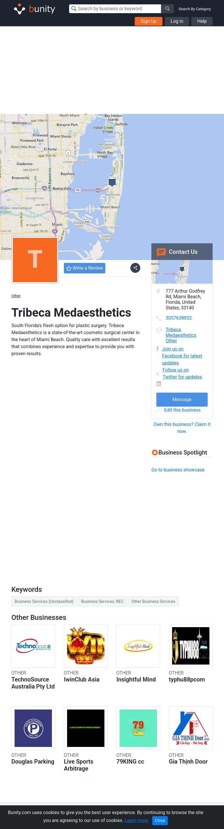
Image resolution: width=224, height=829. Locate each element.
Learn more (136, 820)
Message (181, 399)
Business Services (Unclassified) (44, 601)
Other (16, 296)
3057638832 (179, 318)
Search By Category (194, 9)
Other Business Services (153, 601)
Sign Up (149, 21)
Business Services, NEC (102, 601)
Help (202, 21)
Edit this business (178, 410)
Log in (177, 21)
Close (160, 820)
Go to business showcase (177, 470)
